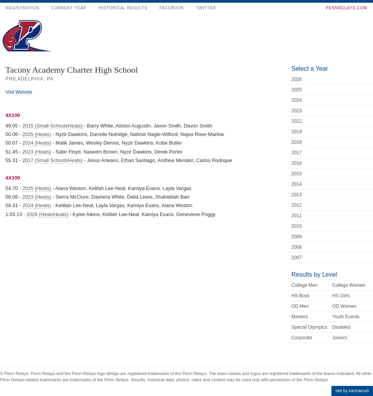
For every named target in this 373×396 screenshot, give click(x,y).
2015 (296, 173)
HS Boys (300, 295)
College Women (348, 285)
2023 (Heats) (36, 152)
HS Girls (341, 295)
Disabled (341, 327)
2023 (296, 110)
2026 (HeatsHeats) (47, 214)
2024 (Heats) (36, 143)
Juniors (339, 337)
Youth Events (345, 316)
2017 (296, 152)
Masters (299, 316)
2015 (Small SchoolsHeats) (52, 126)
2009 (296, 236)
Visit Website (18, 92)
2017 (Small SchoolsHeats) (52, 160)
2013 (296, 194)
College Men (304, 285)
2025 (296, 89)
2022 (296, 121)
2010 (296, 226)
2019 (296, 131)
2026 (296, 79)
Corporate (301, 337)
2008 (296, 247)
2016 (296, 163)
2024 (296, 100)
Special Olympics (309, 327)
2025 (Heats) (36, 134)
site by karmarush (352, 390)
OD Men (300, 306)
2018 (296, 142)
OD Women (344, 306)
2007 (296, 257)
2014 (296, 184)
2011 (296, 215)
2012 (296, 205)
